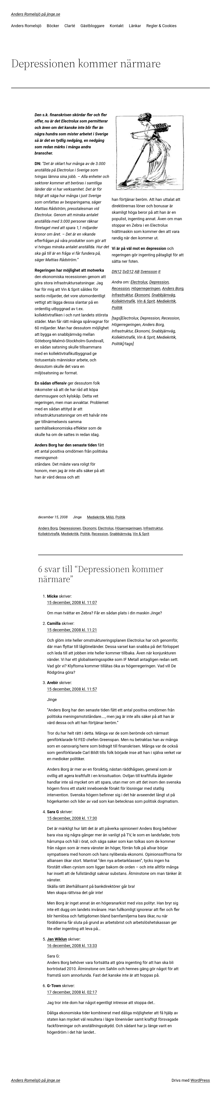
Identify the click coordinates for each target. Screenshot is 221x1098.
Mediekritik (166, 301)
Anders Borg (172, 288)
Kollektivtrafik (123, 301)
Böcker (53, 25)
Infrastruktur (122, 295)
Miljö (110, 517)
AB (137, 271)
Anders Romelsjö (26, 25)
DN (114, 271)
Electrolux (139, 282)
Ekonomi (142, 295)
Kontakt (117, 25)
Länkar (135, 25)
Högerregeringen (145, 288)
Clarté (69, 25)
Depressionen (70, 528)
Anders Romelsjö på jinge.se (35, 14)
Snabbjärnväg (163, 295)
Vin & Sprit (146, 301)
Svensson (149, 271)
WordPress (200, 1080)
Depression (159, 282)
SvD (125, 271)
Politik (117, 307)
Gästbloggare (92, 25)
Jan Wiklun (57, 939)
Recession (121, 288)
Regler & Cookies (161, 25)
